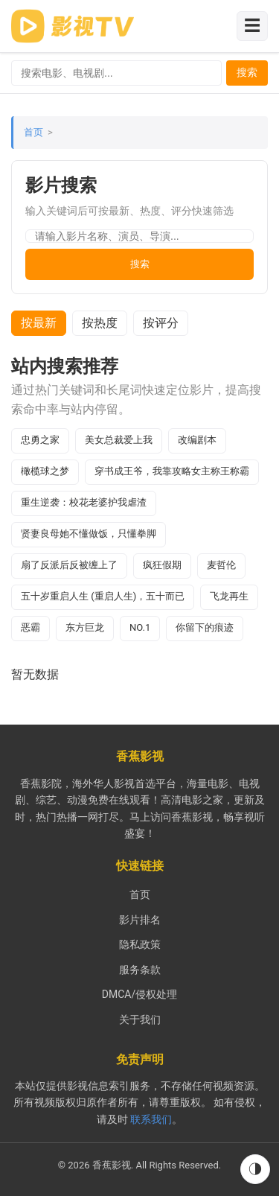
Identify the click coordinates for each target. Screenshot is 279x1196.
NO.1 (139, 627)
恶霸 (30, 627)
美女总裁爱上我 (119, 439)
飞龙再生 (229, 596)
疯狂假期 (162, 564)
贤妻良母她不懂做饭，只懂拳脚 (88, 533)
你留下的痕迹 (205, 627)
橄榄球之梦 (45, 471)
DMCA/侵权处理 (139, 994)
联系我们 (151, 1119)
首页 (33, 132)
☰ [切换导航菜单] (252, 25)
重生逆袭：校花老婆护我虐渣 (84, 502)
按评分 (161, 323)
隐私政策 (140, 944)
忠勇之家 (40, 439)
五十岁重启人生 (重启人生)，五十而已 (103, 596)
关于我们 (140, 1019)
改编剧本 (197, 439)
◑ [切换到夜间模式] (255, 1169)
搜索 (247, 72)
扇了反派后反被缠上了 (69, 564)
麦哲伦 (221, 564)
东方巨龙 (84, 627)
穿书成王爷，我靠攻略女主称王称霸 (171, 471)
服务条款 (140, 970)
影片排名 (140, 920)
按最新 (39, 323)
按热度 (100, 323)
